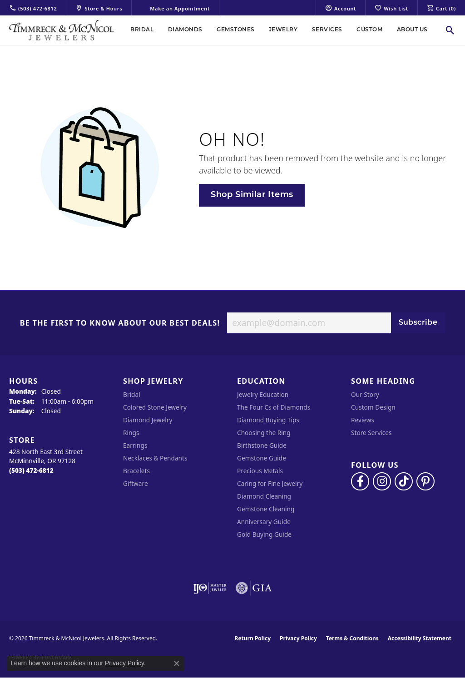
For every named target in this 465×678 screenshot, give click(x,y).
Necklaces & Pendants (155, 458)
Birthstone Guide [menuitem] (262, 445)
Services (327, 30)
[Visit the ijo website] (210, 588)
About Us (412, 30)
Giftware (135, 483)
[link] (33, 7)
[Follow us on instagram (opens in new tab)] (382, 481)
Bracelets (136, 470)
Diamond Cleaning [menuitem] (264, 496)
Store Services (371, 432)
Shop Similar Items (252, 195)
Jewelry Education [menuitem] (262, 394)
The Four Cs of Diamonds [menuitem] (273, 407)
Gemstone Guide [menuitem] (261, 458)
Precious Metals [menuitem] (260, 470)
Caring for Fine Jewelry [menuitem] (269, 483)
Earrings (135, 445)
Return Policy (253, 638)
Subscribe (418, 323)
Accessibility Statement (419, 638)
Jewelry (283, 30)
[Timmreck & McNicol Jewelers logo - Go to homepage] (61, 30)
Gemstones (235, 30)
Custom (369, 30)
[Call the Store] (31, 470)
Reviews (362, 420)
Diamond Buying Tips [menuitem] (268, 420)
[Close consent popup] (176, 663)
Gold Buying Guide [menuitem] (264, 534)
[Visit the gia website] (254, 588)
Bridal (141, 30)
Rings (131, 432)
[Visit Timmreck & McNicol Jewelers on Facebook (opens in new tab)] (360, 481)
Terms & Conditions (352, 638)
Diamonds (185, 30)
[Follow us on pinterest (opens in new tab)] (425, 481)
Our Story (365, 394)
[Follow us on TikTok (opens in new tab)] (404, 481)
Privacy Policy (298, 638)
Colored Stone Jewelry (155, 407)
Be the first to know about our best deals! (120, 323)
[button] (340, 7)
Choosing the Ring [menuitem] (264, 432)
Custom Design (373, 407)
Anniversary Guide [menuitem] (264, 521)
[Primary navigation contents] (279, 30)
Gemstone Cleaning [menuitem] (265, 509)
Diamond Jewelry (147, 420)
